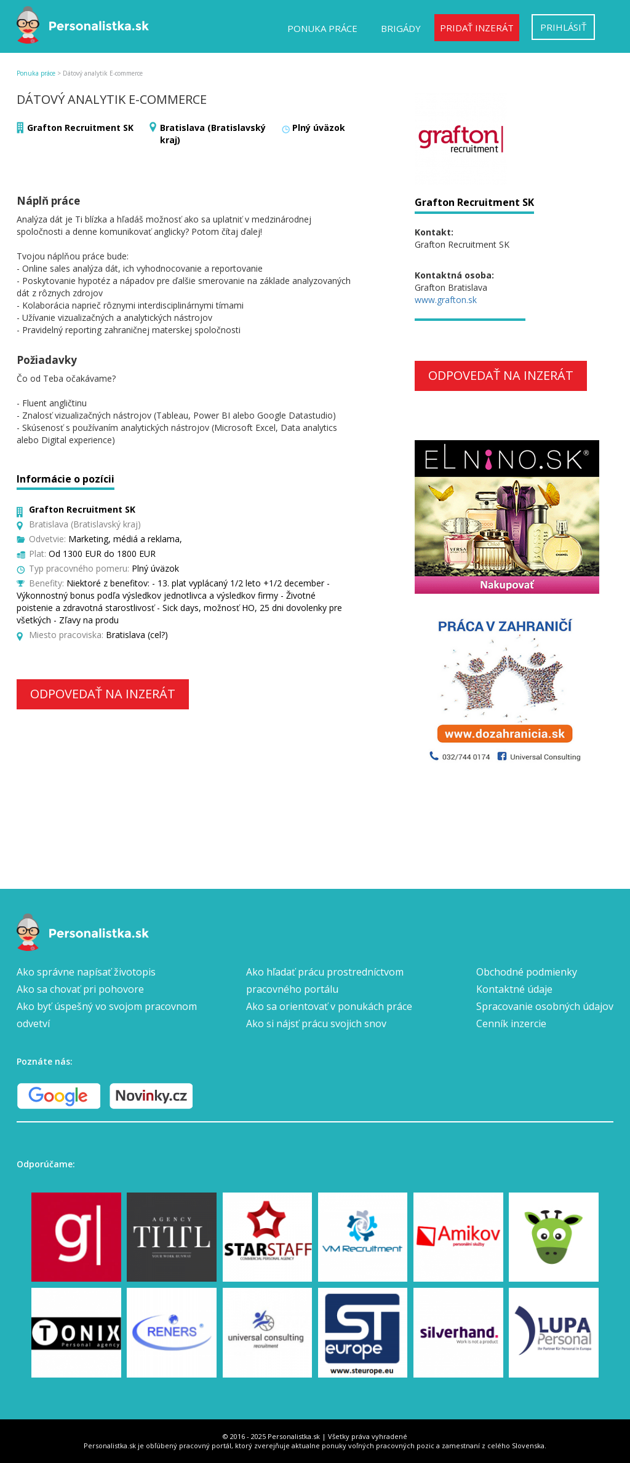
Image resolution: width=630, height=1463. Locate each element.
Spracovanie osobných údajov (544, 1006)
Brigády (401, 28)
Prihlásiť (563, 27)
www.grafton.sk (446, 300)
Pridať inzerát (477, 28)
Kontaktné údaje (514, 989)
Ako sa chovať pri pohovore (80, 989)
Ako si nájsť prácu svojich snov (316, 1023)
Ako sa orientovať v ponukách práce (329, 1006)
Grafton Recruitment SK (80, 127)
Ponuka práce (322, 28)
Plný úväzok (318, 127)
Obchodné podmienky (526, 972)
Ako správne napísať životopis (86, 972)
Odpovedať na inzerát (102, 693)
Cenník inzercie (511, 1023)
